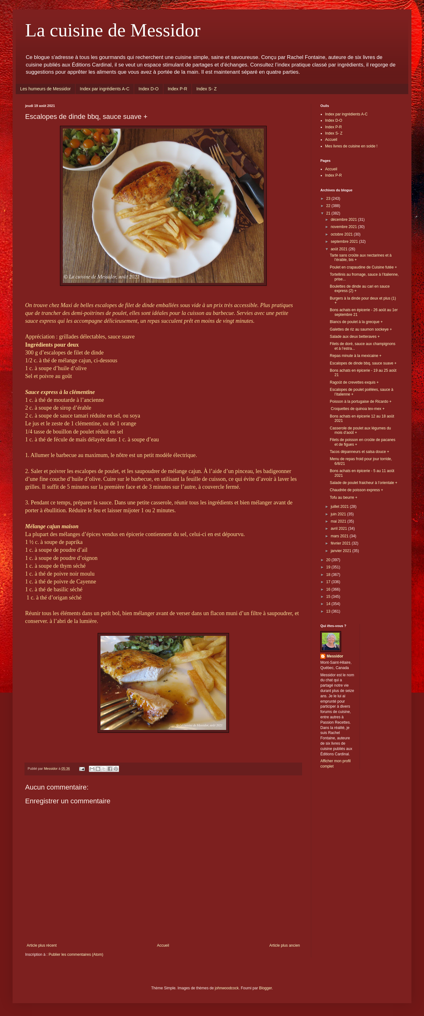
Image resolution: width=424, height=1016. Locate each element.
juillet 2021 (340, 506)
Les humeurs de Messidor (45, 88)
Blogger (265, 988)
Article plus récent (42, 945)
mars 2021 (340, 536)
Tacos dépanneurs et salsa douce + (359, 451)
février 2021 (341, 543)
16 (329, 589)
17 (329, 582)
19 (329, 567)
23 (329, 198)
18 (329, 574)
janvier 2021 (341, 551)
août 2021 (340, 249)
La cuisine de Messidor (112, 30)
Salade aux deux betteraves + (355, 336)
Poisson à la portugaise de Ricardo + (360, 401)
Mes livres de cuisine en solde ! (351, 146)
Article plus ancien (284, 945)
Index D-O (149, 88)
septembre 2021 (345, 241)
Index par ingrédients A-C (104, 88)
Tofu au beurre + (343, 497)
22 (329, 206)
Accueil (163, 945)
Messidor (335, 656)
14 (329, 604)
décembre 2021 (344, 219)
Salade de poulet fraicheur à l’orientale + (363, 483)
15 (329, 596)
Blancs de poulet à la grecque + (356, 322)
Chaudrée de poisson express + (356, 490)
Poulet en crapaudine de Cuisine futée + (363, 267)
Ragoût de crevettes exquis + (354, 382)
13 (329, 611)
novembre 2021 (344, 227)
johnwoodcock (227, 988)
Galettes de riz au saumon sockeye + (361, 329)
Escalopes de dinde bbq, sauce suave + (363, 363)
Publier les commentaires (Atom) (76, 954)
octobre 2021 (342, 234)
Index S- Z (206, 88)
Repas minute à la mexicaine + (355, 356)
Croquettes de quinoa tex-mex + (357, 409)
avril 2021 (339, 528)
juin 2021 (339, 514)
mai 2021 (339, 521)
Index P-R (177, 88)
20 (329, 560)
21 (329, 213)
